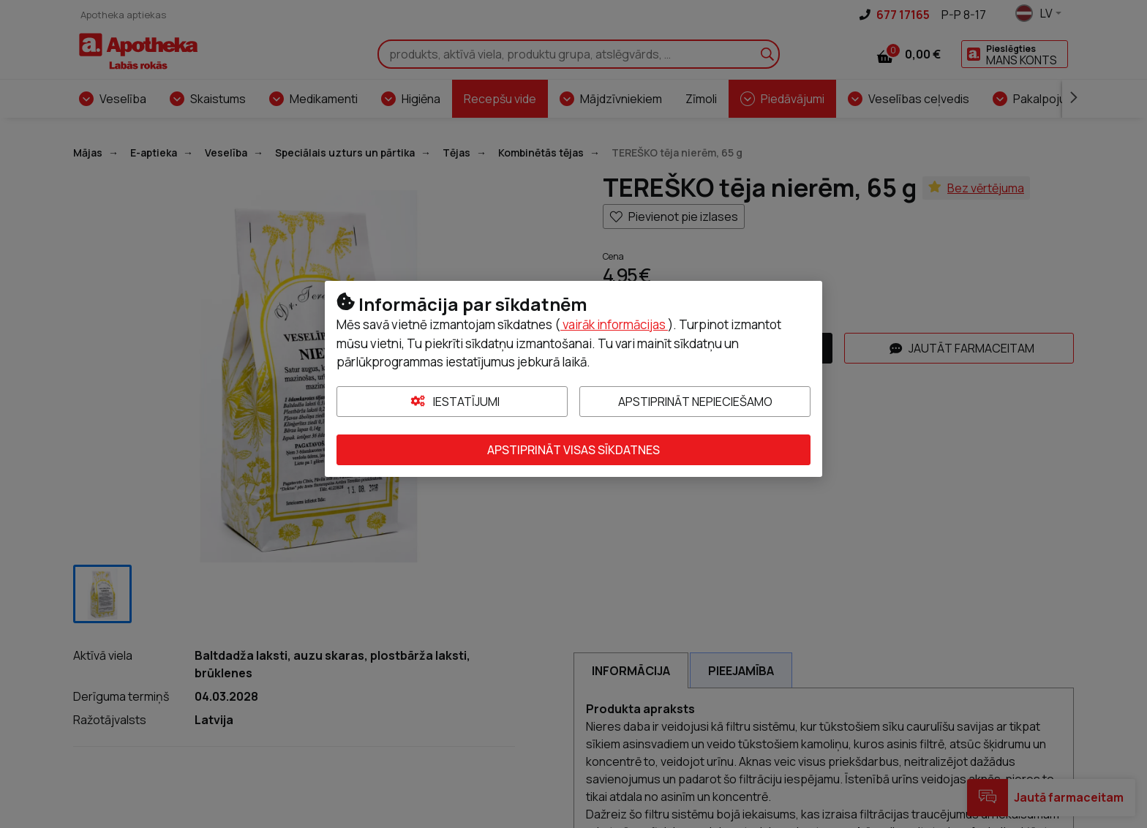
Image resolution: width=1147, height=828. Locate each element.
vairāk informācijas (614, 324)
